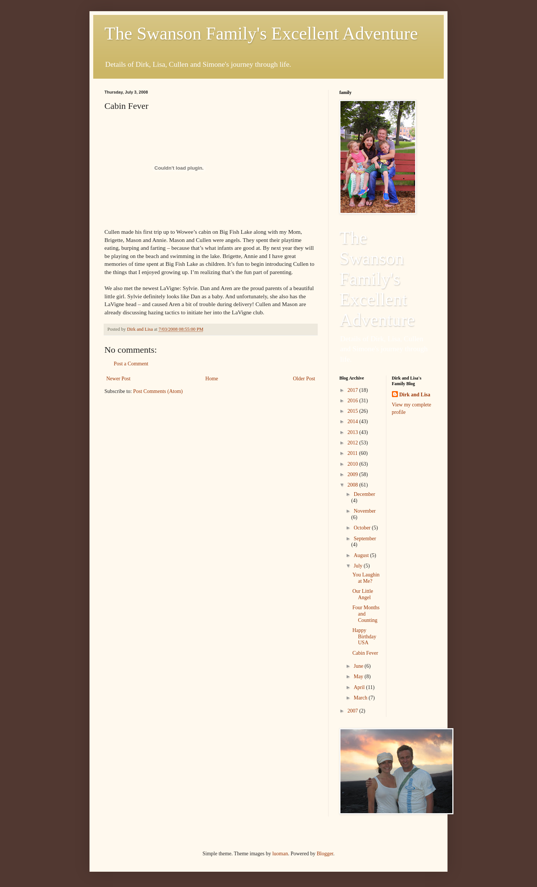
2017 (353, 390)
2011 (353, 453)
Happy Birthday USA (364, 636)
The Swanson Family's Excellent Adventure (261, 33)
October (363, 528)
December (364, 494)
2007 (353, 711)
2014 (353, 421)
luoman (280, 853)
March (361, 698)
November (365, 511)
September (365, 538)
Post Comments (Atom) (158, 391)
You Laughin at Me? (366, 578)
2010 (353, 464)
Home (211, 378)
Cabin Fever (365, 653)
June (359, 666)
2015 (353, 411)
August (362, 555)
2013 (353, 432)
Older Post (304, 378)
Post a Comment (131, 364)
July (359, 566)
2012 (353, 443)
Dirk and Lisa (414, 394)
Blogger (325, 853)
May (359, 676)
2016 (353, 400)
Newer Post (118, 378)
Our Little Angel (362, 594)
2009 (353, 474)
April (360, 687)
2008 (353, 485)
